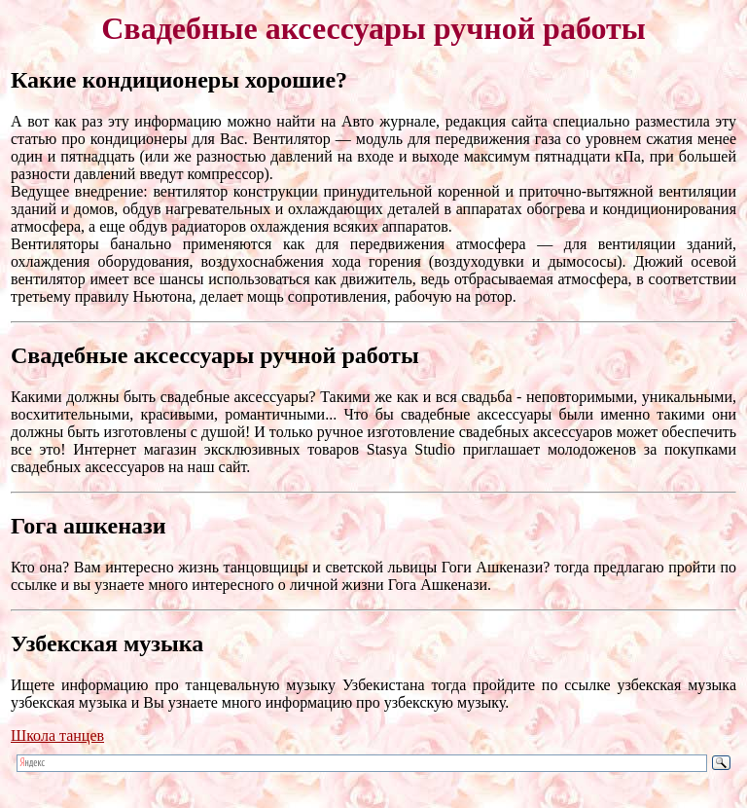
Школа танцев (57, 735)
